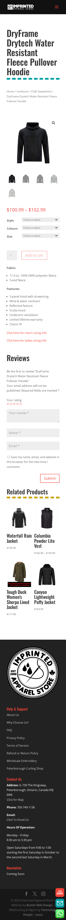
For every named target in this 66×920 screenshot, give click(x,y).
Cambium (22, 91)
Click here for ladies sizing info (27, 340)
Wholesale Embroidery (22, 761)
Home (10, 91)
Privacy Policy (16, 738)
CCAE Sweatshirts (41, 91)
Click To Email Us (18, 820)
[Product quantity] (12, 255)
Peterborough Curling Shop (25, 768)
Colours (12, 228)
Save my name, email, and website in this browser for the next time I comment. (33, 462)
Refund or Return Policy (22, 753)
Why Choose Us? (18, 722)
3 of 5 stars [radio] (14, 404)
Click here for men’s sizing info (27, 333)
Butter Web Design (40, 905)
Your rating (14, 400)
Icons (39, 915)
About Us (13, 715)
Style (10, 221)
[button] (53, 123)
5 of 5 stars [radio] (20, 404)
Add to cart (34, 255)
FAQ (9, 730)
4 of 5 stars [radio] (17, 404)
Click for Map (15, 800)
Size (9, 236)
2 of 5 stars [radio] (11, 404)
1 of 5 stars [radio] (8, 404)
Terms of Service (18, 746)
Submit (50, 478)
